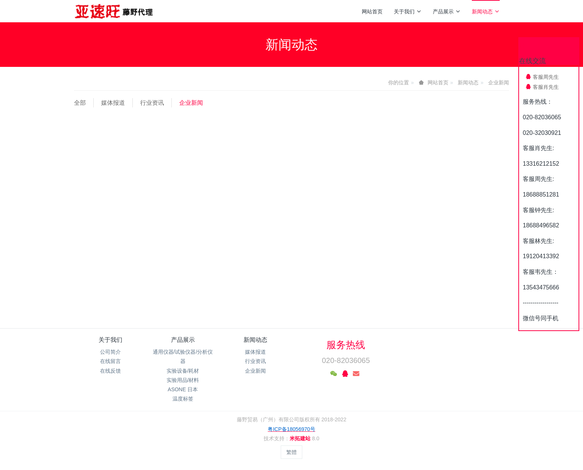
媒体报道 (113, 103)
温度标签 (183, 399)
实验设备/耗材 (183, 371)
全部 (80, 103)
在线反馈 (110, 371)
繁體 (291, 452)
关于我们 (408, 11)
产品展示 (447, 11)
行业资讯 (152, 103)
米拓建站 (301, 438)
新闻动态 (486, 11)
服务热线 (345, 344)
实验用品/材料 (183, 380)
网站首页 (372, 11)
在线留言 (110, 361)
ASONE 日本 (183, 389)
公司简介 (110, 352)
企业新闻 (498, 82)
